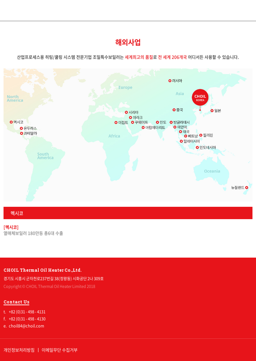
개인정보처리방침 (19, 350)
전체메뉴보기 (245, 10)
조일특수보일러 (128, 10)
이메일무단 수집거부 (60, 350)
